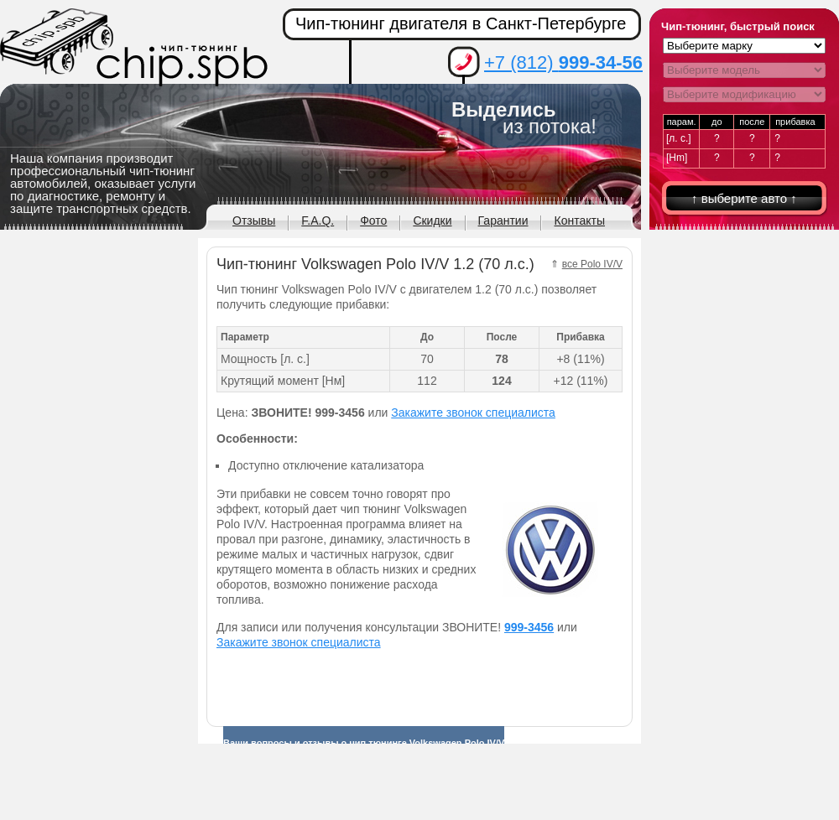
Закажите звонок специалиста (473, 412)
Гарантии (503, 220)
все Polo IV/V (592, 264)
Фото (373, 220)
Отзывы (253, 220)
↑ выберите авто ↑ (744, 198)
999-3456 (529, 627)
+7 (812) (563, 62)
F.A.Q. (317, 220)
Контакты (579, 220)
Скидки (432, 220)
